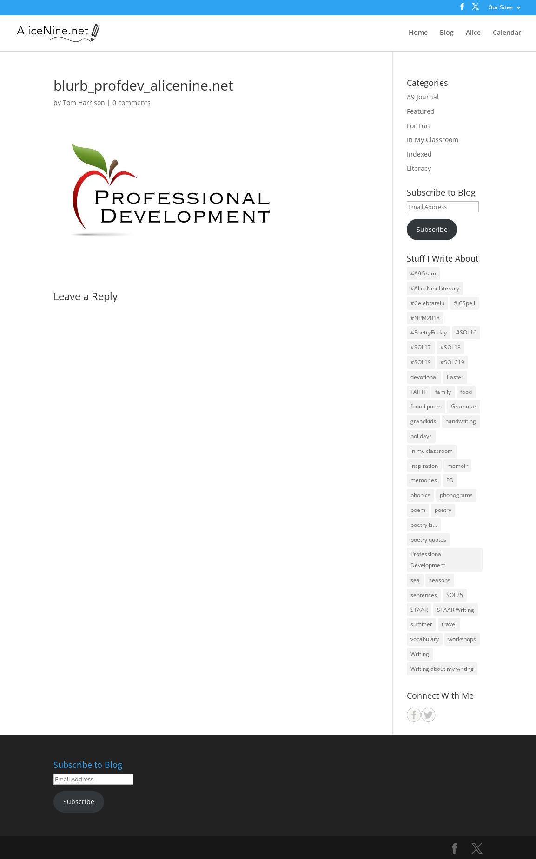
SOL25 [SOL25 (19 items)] (454, 595)
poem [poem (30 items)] (417, 510)
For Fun (418, 125)
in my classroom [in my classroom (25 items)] (431, 451)
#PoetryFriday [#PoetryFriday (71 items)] (428, 332)
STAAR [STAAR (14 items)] (419, 610)
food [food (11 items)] (466, 392)
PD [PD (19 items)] (450, 480)
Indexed (419, 154)
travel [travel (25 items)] (449, 624)
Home (418, 33)
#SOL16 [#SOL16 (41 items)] (466, 332)
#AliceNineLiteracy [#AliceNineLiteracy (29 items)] (434, 288)
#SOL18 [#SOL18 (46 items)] (450, 347)
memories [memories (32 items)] (423, 480)
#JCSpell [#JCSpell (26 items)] (464, 303)
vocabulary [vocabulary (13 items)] (424, 639)
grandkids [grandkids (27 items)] (423, 421)
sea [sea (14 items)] (415, 580)
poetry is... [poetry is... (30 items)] (423, 525)
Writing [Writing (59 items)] (419, 654)
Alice (473, 33)
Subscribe (432, 229)
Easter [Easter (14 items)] (455, 377)
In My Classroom (432, 139)
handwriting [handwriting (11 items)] (460, 421)
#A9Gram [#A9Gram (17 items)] (423, 273)
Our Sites (500, 8)
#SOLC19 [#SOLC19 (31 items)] (452, 362)
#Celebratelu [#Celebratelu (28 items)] (427, 303)
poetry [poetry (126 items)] (443, 510)
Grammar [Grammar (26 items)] (463, 406)
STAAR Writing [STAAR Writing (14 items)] (455, 610)
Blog (447, 33)
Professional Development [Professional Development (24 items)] (427, 559)
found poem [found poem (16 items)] (426, 406)
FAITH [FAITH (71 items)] (418, 392)
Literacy (419, 168)
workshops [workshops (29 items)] (462, 639)
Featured (421, 111)
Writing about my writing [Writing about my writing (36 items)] (442, 669)
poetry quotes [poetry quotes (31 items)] (428, 540)
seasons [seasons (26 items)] (439, 580)
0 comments (131, 102)
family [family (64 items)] (443, 392)
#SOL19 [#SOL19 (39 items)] (420, 362)
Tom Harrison (84, 102)
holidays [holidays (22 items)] (421, 436)
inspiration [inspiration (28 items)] (424, 466)
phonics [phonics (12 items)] (420, 495)
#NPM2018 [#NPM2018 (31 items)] (425, 318)
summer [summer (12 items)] (421, 624)
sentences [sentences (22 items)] (423, 595)
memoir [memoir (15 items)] (457, 466)
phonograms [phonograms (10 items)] (456, 495)
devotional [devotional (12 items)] (423, 377)
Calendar (507, 33)
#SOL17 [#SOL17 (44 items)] (420, 347)
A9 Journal (423, 96)
